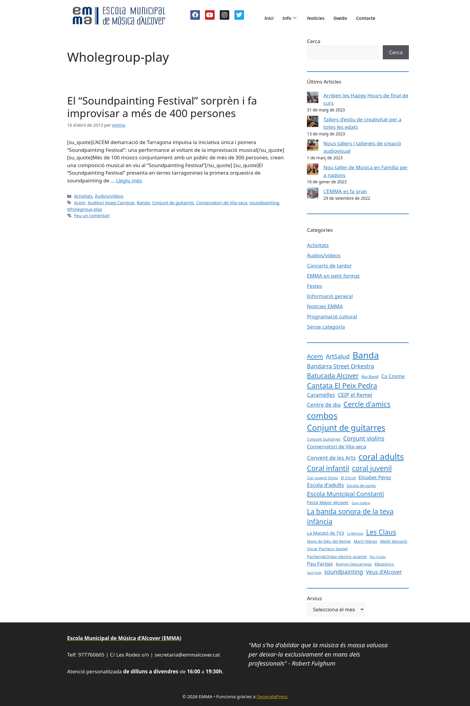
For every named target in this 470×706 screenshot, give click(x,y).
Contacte (365, 18)
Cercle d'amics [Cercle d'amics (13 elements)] (367, 404)
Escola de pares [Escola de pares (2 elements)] (361, 485)
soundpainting (264, 202)
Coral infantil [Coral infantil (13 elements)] (328, 468)
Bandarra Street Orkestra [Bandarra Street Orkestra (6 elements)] (340, 366)
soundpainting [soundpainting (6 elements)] (343, 572)
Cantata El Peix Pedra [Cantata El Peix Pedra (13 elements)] (342, 385)
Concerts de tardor (329, 265)
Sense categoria (326, 326)
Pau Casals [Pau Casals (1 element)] (377, 557)
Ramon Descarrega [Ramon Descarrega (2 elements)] (354, 564)
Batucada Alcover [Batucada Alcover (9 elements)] (333, 375)
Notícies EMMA (325, 306)
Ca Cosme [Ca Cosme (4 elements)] (393, 376)
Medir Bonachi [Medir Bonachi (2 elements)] (393, 541)
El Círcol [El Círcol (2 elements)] (348, 477)
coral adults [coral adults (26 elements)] (381, 456)
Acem (79, 202)
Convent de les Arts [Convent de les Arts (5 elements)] (331, 457)
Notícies (316, 18)
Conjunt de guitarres (173, 202)
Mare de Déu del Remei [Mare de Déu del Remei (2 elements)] (329, 541)
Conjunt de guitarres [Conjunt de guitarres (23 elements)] (346, 427)
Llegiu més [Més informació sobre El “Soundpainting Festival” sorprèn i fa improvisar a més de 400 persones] (129, 180)
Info (289, 18)
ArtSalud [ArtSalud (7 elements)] (338, 356)
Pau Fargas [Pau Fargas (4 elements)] (320, 563)
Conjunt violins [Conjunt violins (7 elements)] (363, 438)
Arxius (314, 598)
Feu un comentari (92, 215)
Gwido (340, 18)
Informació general (330, 296)
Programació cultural (332, 316)
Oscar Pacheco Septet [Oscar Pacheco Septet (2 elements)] (327, 548)
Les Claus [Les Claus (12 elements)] (381, 532)
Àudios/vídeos (109, 196)
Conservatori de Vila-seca (221, 202)
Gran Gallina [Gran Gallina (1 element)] (361, 503)
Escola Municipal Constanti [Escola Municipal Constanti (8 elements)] (345, 493)
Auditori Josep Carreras (111, 202)
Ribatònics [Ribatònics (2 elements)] (384, 564)
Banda (143, 202)
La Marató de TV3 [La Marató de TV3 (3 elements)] (325, 533)
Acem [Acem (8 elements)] (315, 356)
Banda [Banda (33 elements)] (365, 355)
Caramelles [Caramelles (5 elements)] (321, 394)
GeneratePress (272, 696)
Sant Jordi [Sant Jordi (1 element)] (314, 573)
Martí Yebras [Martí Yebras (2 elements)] (365, 541)
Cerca (313, 41)
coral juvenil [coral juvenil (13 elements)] (372, 468)
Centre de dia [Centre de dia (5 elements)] (324, 404)
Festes (314, 285)
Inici (268, 18)
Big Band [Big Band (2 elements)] (370, 376)
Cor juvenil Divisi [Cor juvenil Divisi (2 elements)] (322, 477)
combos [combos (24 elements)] (322, 415)
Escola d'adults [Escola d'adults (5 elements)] (325, 485)
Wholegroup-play (84, 209)
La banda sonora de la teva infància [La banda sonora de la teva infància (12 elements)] (350, 516)
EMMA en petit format (333, 275)
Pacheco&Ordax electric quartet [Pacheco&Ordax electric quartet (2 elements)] (337, 556)
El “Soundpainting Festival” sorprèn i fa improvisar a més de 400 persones (162, 106)
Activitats (83, 196)
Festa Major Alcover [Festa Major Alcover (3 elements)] (328, 502)
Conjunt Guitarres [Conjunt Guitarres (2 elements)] (324, 439)
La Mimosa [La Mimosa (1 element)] (355, 533)
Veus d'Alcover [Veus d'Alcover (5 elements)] (384, 571)
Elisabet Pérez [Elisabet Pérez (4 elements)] (374, 477)
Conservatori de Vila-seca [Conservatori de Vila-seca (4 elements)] (336, 446)
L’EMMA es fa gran (345, 191)
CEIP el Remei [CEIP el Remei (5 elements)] (355, 394)
